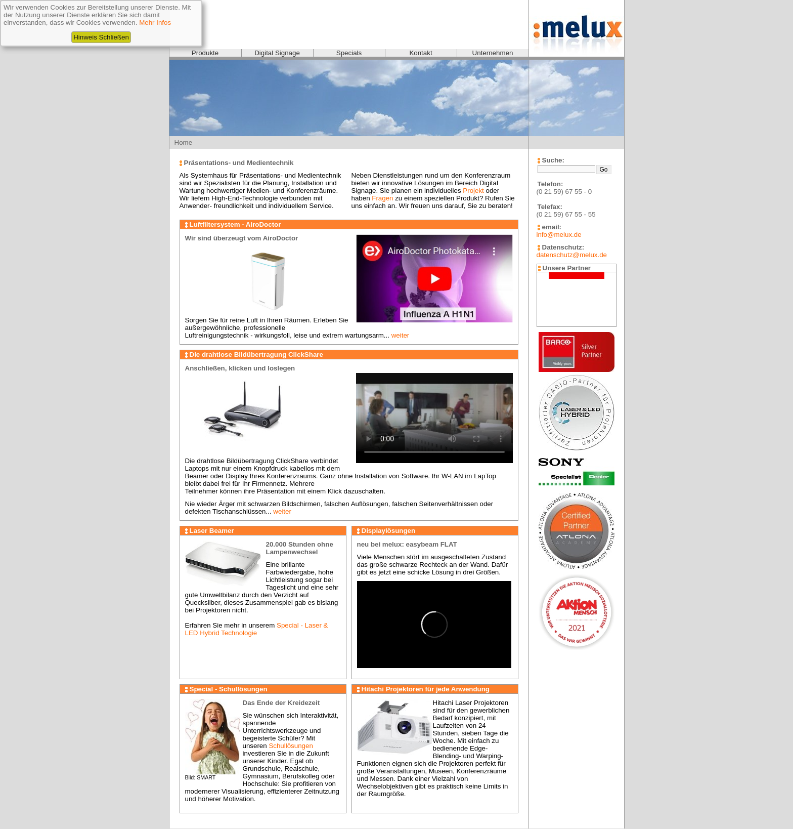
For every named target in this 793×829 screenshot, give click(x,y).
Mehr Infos (155, 22)
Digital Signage (277, 53)
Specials (349, 53)
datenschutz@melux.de (572, 255)
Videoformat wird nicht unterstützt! (434, 417)
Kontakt (420, 53)
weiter (400, 335)
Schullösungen (291, 746)
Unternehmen (492, 53)
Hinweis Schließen (101, 37)
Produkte (205, 53)
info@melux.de (559, 234)
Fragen (382, 198)
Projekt (473, 190)
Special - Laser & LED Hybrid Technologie (256, 629)
